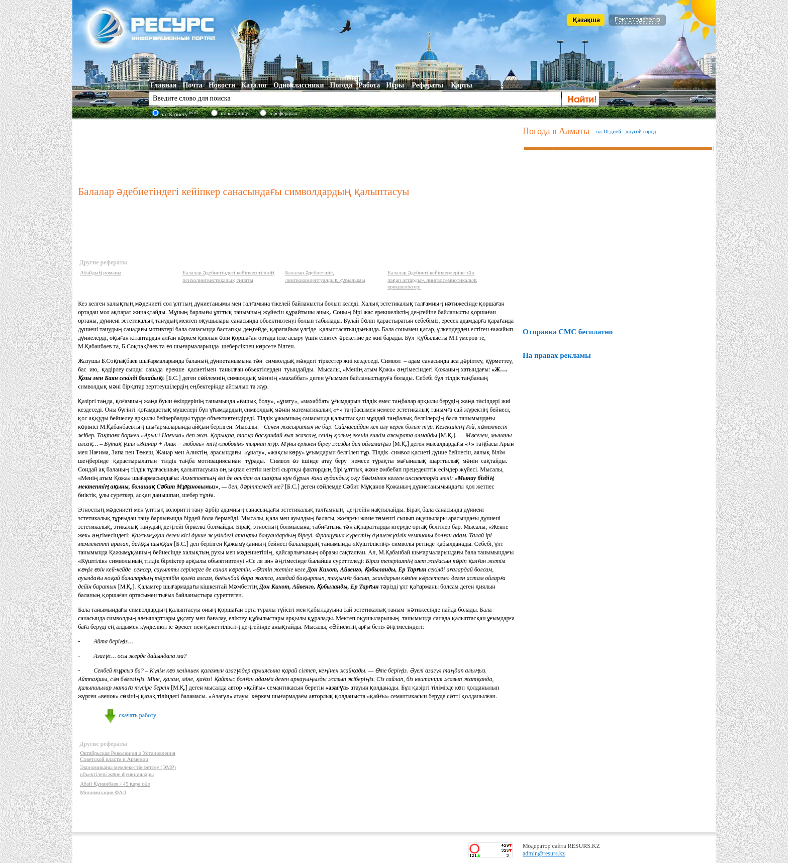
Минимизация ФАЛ (103, 792)
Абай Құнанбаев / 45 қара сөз (115, 784)
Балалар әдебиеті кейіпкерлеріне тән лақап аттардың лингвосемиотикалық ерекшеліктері (432, 279)
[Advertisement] (298, 150)
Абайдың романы (100, 272)
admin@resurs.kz (544, 853)
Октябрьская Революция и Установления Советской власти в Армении (127, 756)
